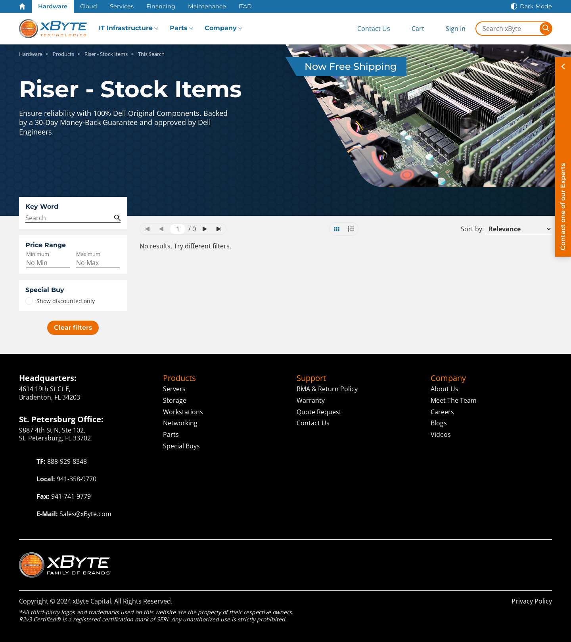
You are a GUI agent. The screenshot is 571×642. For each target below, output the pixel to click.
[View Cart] (411, 29)
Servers (174, 388)
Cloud (88, 6)
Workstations (183, 411)
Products (179, 378)
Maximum (88, 254)
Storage (174, 400)
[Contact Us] (367, 29)
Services (122, 6)
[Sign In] (449, 29)
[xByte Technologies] (53, 28)
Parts (179, 28)
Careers (442, 411)
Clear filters (73, 327)
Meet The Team (454, 400)
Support (311, 378)
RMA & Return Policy (327, 388)
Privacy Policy (532, 601)
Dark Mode (536, 6)
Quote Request (319, 411)
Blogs (439, 423)
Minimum (37, 254)
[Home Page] (22, 6)
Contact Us (313, 423)
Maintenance (207, 6)
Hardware (52, 6)
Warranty (311, 400)
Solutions (399, 556)
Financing (160, 6)
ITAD (245, 6)
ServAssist (493, 556)
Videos (441, 434)
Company (221, 28)
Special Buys (181, 446)
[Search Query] (73, 218)
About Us (444, 388)
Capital (448, 556)
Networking (180, 423)
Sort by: (472, 229)
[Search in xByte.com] (508, 28)
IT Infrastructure (126, 28)
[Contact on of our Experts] (563, 157)
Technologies (301, 556)
